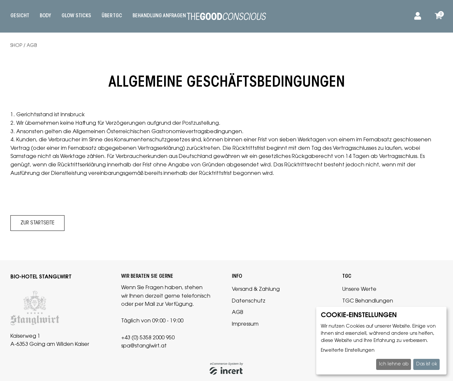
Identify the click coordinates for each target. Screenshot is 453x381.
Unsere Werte (359, 289)
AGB (32, 46)
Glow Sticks (76, 16)
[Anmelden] (416, 16)
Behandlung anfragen (159, 16)
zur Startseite (37, 223)
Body (45, 16)
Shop (16, 46)
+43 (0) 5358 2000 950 (148, 338)
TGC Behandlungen (367, 301)
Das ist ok (426, 364)
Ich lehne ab (393, 364)
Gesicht (19, 16)
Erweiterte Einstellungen (348, 350)
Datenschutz (248, 301)
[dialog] (381, 340)
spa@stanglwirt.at (144, 346)
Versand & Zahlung (256, 289)
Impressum (245, 324)
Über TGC (112, 16)
